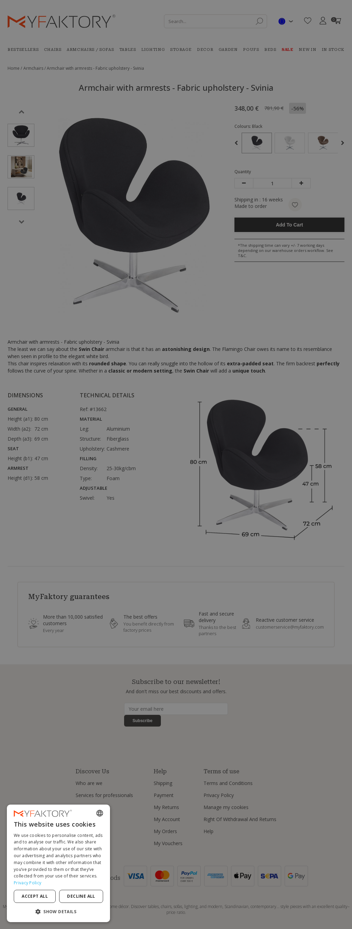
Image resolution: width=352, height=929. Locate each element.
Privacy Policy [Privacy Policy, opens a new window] (27, 883)
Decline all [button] (81, 896)
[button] (58, 911)
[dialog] (58, 863)
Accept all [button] (35, 896)
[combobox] (99, 813)
